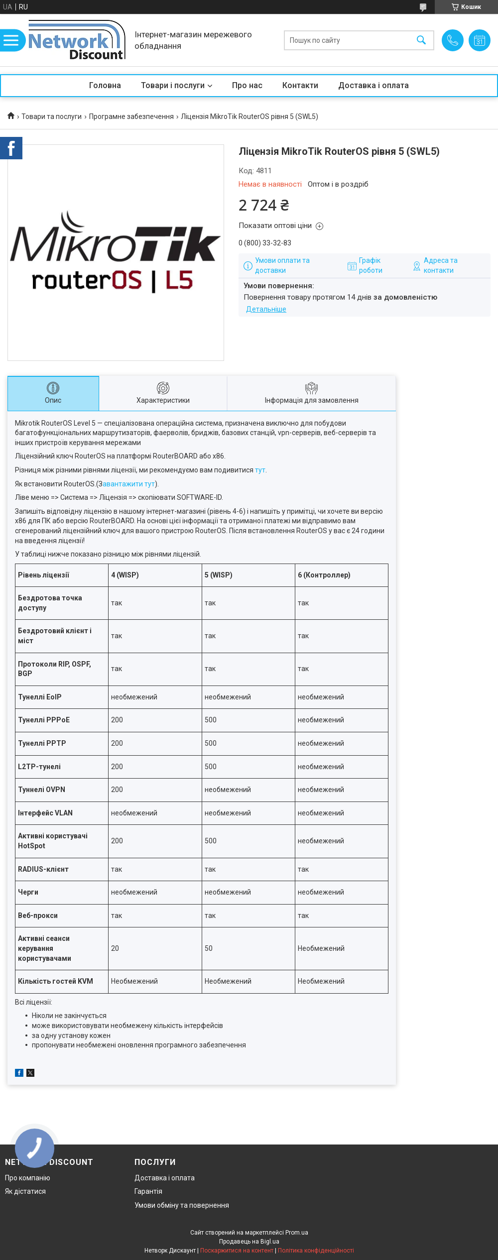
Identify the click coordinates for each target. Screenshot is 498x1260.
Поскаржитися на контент (236, 1250)
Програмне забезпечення (131, 116)
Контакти (300, 85)
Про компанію (27, 1178)
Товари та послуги (51, 116)
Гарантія (148, 1191)
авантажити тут (129, 484)
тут (260, 470)
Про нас (247, 85)
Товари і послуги (173, 85)
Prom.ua (296, 1232)
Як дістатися (25, 1191)
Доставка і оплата (373, 85)
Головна (105, 85)
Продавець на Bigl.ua (249, 1241)
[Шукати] (421, 40)
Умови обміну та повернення (181, 1205)
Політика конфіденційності (316, 1250)
